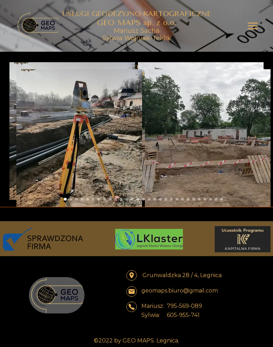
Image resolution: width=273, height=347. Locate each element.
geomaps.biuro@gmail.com (179, 290)
